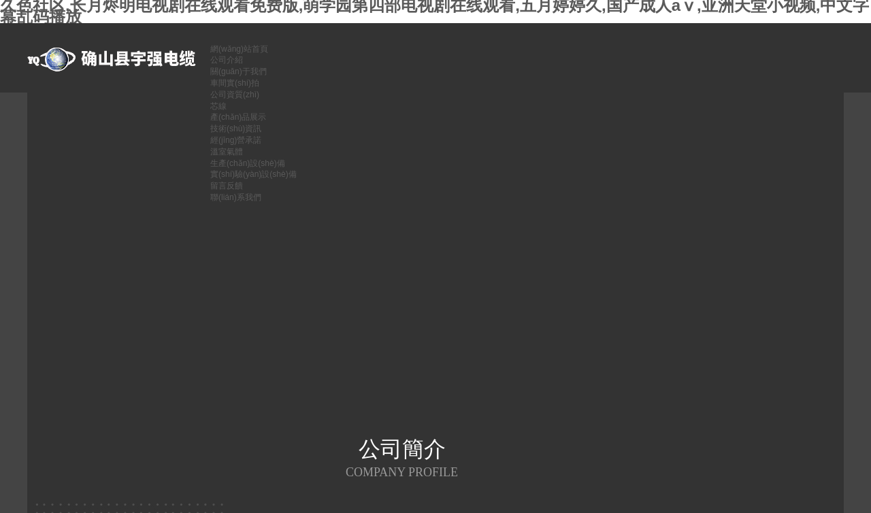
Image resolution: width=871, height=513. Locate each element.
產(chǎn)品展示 (238, 117)
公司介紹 (226, 60)
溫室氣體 (226, 151)
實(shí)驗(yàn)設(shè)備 (253, 174)
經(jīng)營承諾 (235, 140)
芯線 (218, 106)
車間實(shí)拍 (234, 83)
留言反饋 (226, 186)
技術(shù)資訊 (235, 128)
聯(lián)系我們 (235, 197)
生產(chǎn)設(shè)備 (247, 163)
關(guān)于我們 (238, 71)
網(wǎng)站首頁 (239, 49)
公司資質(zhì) (234, 94)
